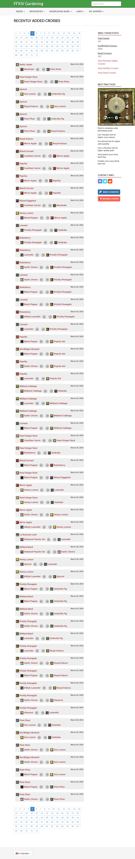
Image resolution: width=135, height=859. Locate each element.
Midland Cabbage (28, 386)
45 (32, 46)
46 (37, 46)
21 (42, 38)
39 (68, 42)
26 (68, 38)
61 (47, 51)
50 (57, 46)
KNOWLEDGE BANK (60, 11)
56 (21, 51)
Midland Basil (26, 547)
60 (42, 51)
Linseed (23, 225)
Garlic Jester (26, 64)
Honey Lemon (26, 213)
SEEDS (20, 11)
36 (52, 42)
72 (37, 55)
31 (26, 42)
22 (47, 38)
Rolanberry (25, 238)
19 (32, 38)
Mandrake (29, 69)
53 (73, 46)
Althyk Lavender (32, 316)
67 (78, 51)
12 (64, 33)
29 (16, 42)
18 (26, 38)
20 (37, 38)
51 (62, 46)
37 (57, 42)
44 (26, 46)
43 (21, 46)
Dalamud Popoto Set (34, 539)
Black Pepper (31, 292)
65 (68, 51)
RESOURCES (37, 11)
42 (16, 46)
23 (52, 38)
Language (23, 853)
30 (21, 42)
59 (37, 51)
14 (74, 33)
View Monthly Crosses (108, 68)
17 (21, 38)
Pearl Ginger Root (28, 77)
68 (16, 55)
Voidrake (62, 230)
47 (42, 46)
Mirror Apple (30, 143)
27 (73, 38)
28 (78, 38)
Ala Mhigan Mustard (29, 349)
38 (62, 42)
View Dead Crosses (107, 73)
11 (59, 33)
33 (37, 42)
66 (73, 51)
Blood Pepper (31, 218)
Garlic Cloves (31, 267)
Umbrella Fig (58, 94)
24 (57, 38)
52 (68, 46)
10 (54, 33)
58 (32, 51)
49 (52, 46)
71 (32, 55)
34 (42, 42)
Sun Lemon (30, 94)
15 (79, 33)
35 (47, 42)
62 (52, 51)
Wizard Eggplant (28, 200)
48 (47, 46)
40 (73, 42)
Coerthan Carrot (32, 156)
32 (32, 42)
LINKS (80, 11)
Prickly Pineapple (33, 230)
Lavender (29, 255)
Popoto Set (59, 341)
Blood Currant (27, 151)
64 (62, 51)
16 (16, 38)
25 (62, 38)
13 (69, 33)
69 (21, 55)
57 (26, 51)
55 (16, 51)
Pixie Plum (55, 69)
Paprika (23, 163)
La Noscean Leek (28, 534)
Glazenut (58, 700)
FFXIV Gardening (28, 3)
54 (78, 46)
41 (78, 42)
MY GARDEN (96, 11)
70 (26, 55)
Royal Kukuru (31, 106)
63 (57, 51)
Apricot (23, 89)
